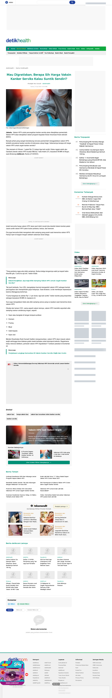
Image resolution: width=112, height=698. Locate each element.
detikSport (36, 675)
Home (13, 48)
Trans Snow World (63, 675)
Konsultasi (43, 48)
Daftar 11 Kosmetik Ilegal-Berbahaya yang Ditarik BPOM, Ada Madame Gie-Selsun (92, 160)
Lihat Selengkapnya (90, 183)
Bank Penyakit (69, 53)
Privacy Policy (80, 678)
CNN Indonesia (97, 662)
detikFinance (36, 667)
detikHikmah (48, 680)
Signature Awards (63, 673)
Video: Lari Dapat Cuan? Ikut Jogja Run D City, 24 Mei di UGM (99, 293)
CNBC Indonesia (97, 665)
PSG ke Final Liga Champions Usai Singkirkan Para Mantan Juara (46, 562)
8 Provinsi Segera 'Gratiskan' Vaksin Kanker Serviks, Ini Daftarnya (27, 454)
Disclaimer (79, 680)
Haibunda (95, 667)
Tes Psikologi (49, 53)
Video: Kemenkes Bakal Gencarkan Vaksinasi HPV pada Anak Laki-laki (55, 496)
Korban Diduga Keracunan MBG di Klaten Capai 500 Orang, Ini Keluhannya (92, 199)
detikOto (35, 680)
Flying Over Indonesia (64, 685)
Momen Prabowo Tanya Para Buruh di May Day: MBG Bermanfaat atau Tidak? (93, 207)
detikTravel (47, 662)
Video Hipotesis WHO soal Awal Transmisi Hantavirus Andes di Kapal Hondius (99, 271)
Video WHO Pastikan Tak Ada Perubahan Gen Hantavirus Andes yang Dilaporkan (81, 272)
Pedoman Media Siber (82, 665)
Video (83, 48)
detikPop (47, 683)
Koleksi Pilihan (22, 53)
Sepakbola (36, 678)
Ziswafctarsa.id (62, 683)
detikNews (36, 662)
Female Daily (96, 675)
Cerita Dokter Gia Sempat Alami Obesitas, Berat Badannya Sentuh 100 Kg (12, 563)
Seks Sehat (53, 48)
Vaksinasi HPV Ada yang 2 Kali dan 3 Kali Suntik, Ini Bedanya (62, 454)
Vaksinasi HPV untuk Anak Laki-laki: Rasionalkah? (51, 489)
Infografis (90, 48)
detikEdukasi (36, 665)
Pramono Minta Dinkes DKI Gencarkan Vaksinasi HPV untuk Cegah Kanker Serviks (20, 489)
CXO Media (96, 678)
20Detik (46, 675)
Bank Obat (59, 53)
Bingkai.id (61, 680)
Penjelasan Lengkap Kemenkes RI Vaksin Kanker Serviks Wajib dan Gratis (37, 353)
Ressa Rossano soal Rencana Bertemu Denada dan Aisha (30, 585)
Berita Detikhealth (22, 68)
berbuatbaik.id (62, 662)
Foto (78, 48)
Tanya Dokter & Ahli (36, 53)
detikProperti (36, 683)
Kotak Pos (78, 670)
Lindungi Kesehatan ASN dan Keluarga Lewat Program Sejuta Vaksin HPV (21, 477)
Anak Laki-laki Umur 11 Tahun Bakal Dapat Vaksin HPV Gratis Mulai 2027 (54, 477)
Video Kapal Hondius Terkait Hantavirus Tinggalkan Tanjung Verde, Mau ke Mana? (81, 294)
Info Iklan (78, 675)
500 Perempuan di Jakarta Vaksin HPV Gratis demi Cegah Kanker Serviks (55, 483)
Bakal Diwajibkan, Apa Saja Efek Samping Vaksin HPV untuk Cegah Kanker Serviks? (38, 282)
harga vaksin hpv (22, 414)
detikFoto (47, 678)
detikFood (47, 665)
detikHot (35, 673)
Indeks (97, 48)
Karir (77, 667)
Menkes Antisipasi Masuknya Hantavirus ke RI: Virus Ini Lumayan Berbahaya (92, 176)
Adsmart (60, 667)
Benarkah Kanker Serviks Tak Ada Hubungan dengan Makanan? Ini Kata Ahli (21, 483)
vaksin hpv (10, 414)
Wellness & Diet (32, 48)
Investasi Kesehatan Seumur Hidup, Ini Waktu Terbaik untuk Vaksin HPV (21, 496)
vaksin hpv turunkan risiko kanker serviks (45, 414)
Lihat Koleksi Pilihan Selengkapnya (38, 462)
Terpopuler (12, 53)
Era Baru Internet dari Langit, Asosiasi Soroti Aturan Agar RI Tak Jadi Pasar (64, 562)
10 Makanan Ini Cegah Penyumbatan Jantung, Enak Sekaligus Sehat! (47, 586)
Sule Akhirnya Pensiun (61, 584)
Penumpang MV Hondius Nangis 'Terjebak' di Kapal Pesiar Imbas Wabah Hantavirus (91, 144)
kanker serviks (12, 419)
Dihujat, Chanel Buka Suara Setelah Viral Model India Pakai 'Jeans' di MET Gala (13, 586)
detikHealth (10, 68)
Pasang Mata (62, 665)
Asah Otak (71, 48)
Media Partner (80, 673)
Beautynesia (96, 673)
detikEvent (61, 670)
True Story (62, 48)
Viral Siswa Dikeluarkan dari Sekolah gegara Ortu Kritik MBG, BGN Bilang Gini (92, 215)
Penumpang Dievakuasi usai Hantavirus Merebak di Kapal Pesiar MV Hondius (92, 168)
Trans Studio (62, 678)
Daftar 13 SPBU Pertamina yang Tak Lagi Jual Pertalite (30, 561)
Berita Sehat (21, 48)
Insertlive (95, 670)
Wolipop (46, 670)
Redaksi (78, 662)
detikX (46, 673)
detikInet (35, 670)
